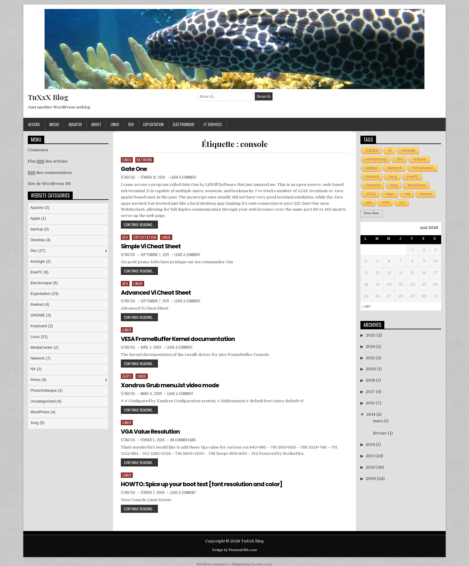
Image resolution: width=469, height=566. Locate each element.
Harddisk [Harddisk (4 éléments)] (373, 185)
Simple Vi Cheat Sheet (152, 246)
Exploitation (153, 124)
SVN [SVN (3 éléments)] (385, 203)
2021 (370, 358)
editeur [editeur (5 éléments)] (372, 168)
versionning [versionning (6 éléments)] (376, 159)
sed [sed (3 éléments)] (407, 194)
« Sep (366, 306)
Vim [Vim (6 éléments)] (399, 159)
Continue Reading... (141, 225)
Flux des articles (48, 161)
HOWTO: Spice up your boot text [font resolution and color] (203, 483)
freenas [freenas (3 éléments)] (426, 194)
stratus (128, 177)
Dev (131, 124)
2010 (370, 467)
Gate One (134, 169)
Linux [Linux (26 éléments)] (372, 150)
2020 (371, 369)
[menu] (68, 316)
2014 (370, 414)
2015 (370, 403)
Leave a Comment (183, 177)
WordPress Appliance (213, 563)
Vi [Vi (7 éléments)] (390, 150)
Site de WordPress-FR (49, 183)
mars (378, 421)
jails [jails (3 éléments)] (369, 203)
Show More (372, 213)
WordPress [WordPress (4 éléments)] (416, 185)
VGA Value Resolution (151, 431)
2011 (370, 456)
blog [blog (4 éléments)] (394, 185)
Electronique (183, 124)
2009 (371, 478)
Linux (115, 124)
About (96, 124)
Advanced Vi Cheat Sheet (157, 292)
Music (54, 124)
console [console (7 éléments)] (408, 150)
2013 (370, 444)
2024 (370, 346)
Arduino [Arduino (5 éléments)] (420, 159)
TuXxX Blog (48, 97)
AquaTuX (75, 124)
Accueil (34, 124)
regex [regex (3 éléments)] (390, 194)
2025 (371, 335)
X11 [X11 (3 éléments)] (402, 203)
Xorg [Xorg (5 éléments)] (393, 176)
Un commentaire (183, 439)
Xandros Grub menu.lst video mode (170, 384)
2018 (370, 380)
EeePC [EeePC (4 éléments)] (413, 177)
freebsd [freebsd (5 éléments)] (372, 176)
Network (144, 159)
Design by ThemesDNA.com (234, 549)
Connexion (38, 150)
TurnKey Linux (261, 563)
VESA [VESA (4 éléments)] (371, 194)
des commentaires (50, 172)
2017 (370, 391)
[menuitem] (68, 208)
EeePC (127, 375)
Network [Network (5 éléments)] (395, 168)
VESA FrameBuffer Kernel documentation (179, 338)
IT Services (213, 124)
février (380, 433)
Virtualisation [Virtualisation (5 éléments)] (423, 168)
